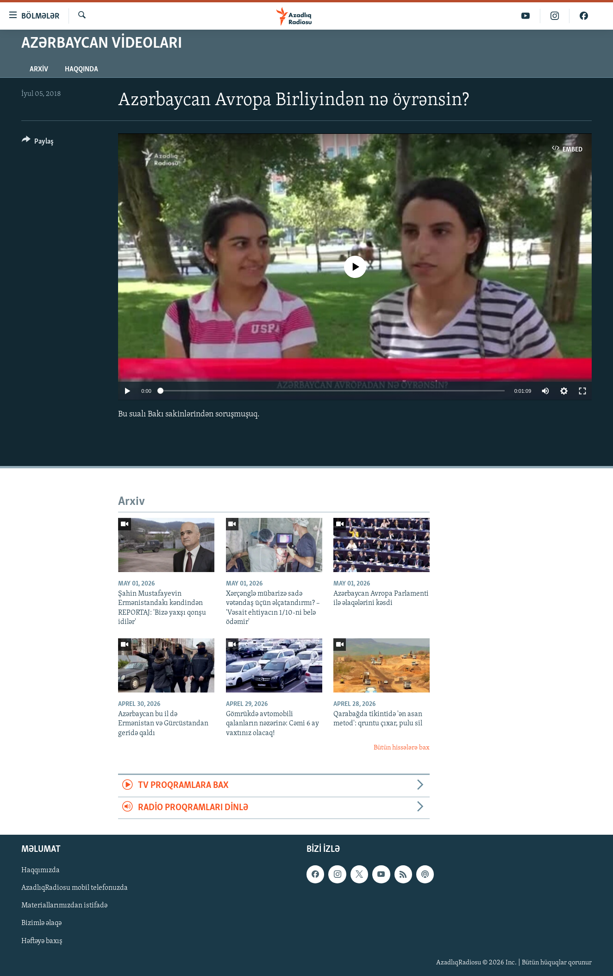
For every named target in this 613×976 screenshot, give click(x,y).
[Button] (38, 142)
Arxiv (39, 69)
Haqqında (81, 69)
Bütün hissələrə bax (402, 747)
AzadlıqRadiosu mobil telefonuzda (74, 888)
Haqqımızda (40, 871)
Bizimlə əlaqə (41, 923)
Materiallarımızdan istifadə (64, 906)
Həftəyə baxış (42, 941)
